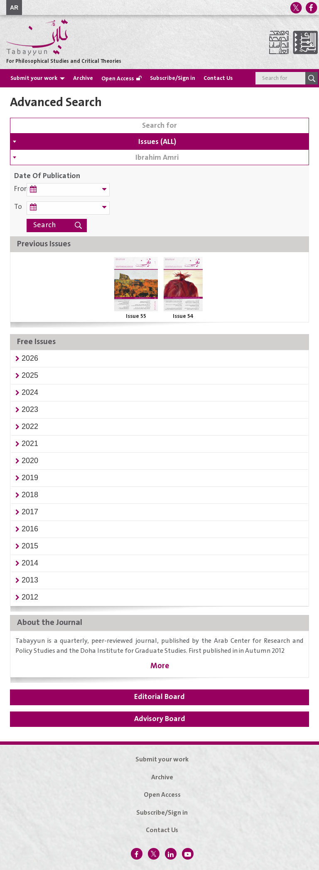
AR (14, 7)
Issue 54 (183, 316)
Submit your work (33, 78)
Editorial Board (159, 697)
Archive (83, 78)
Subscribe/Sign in (172, 78)
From (20, 189)
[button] (30, 358)
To (18, 207)
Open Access (117, 78)
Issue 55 (136, 316)
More (159, 665)
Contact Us (218, 78)
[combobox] (159, 141)
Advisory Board (159, 719)
